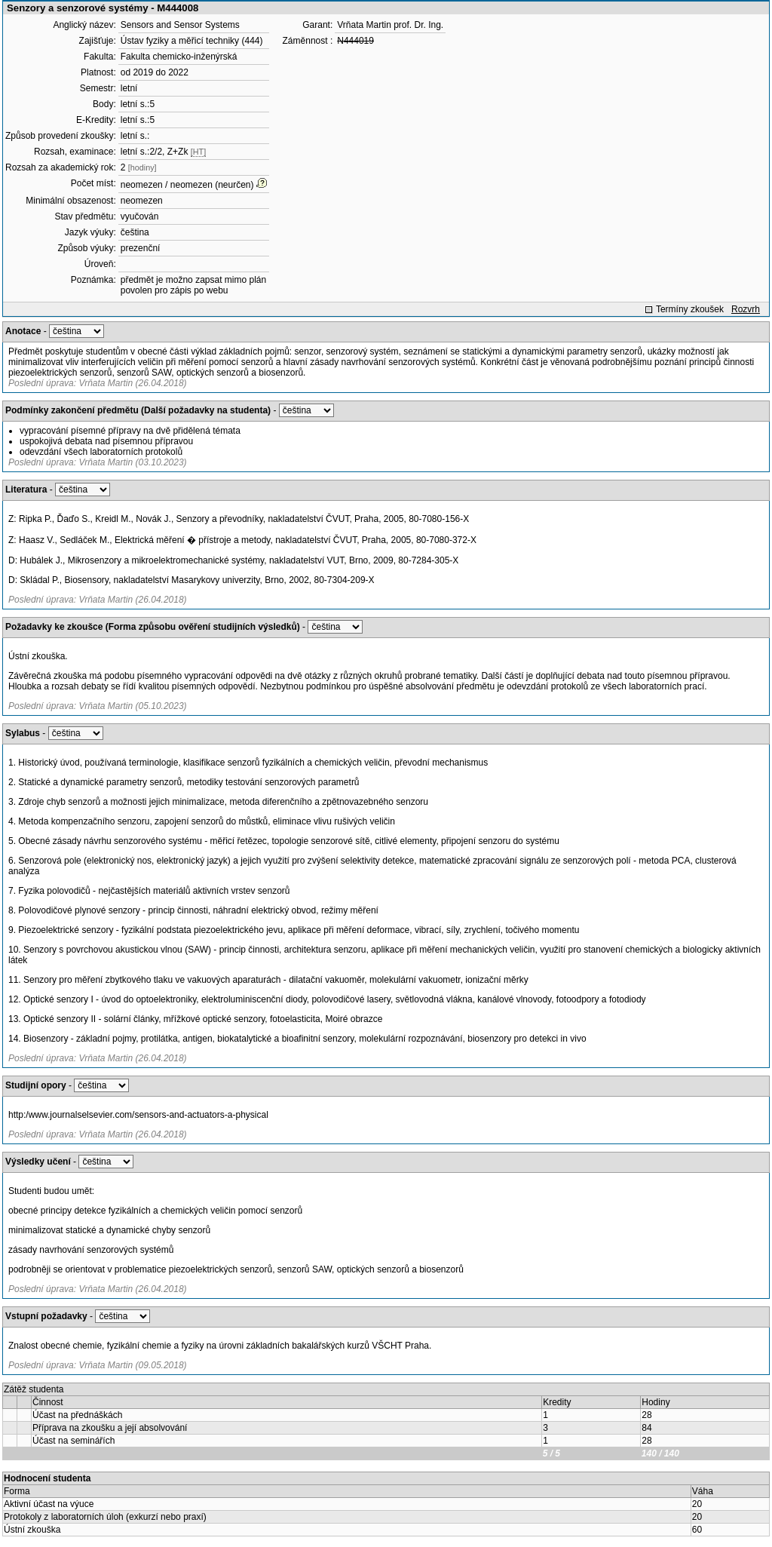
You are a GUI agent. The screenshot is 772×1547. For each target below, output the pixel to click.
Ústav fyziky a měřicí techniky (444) (192, 40)
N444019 (355, 40)
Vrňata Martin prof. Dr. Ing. (390, 25)
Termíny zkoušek (690, 309)
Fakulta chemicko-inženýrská (179, 56)
